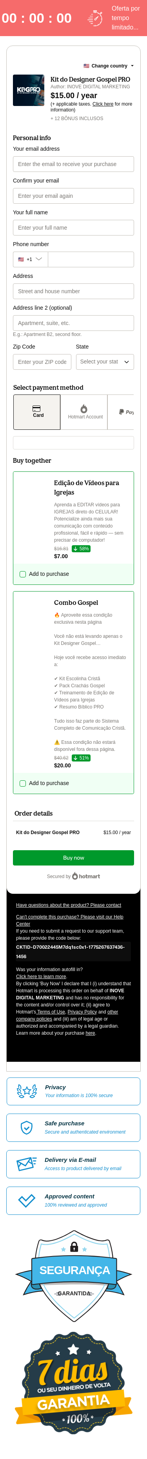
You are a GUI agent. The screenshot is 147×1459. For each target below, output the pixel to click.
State (82, 346)
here (90, 1033)
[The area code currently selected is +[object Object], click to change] (30, 259)
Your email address (36, 149)
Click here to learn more (41, 976)
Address (23, 276)
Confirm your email (36, 180)
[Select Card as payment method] (37, 412)
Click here (103, 104)
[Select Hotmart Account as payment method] (84, 412)
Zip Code (24, 346)
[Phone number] (91, 259)
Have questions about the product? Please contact (68, 905)
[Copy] (73, 951)
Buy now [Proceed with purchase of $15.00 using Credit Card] (73, 858)
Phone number (31, 244)
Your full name (30, 212)
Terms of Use (50, 1012)
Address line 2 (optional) (42, 308)
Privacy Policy (82, 1012)
